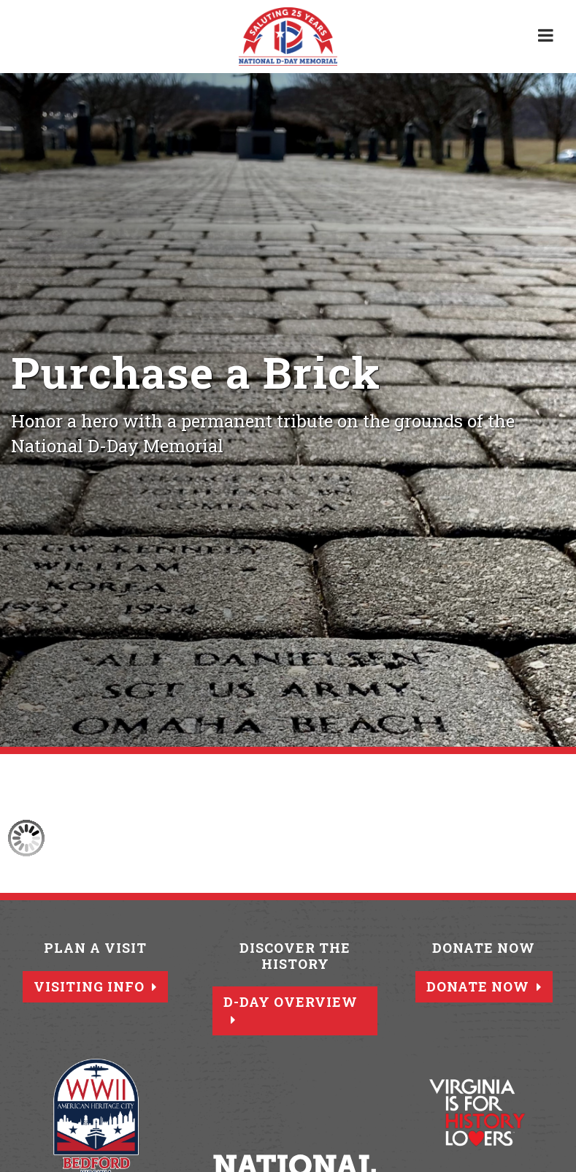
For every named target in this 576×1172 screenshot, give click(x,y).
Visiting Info (95, 986)
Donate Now (484, 986)
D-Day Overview (290, 1009)
